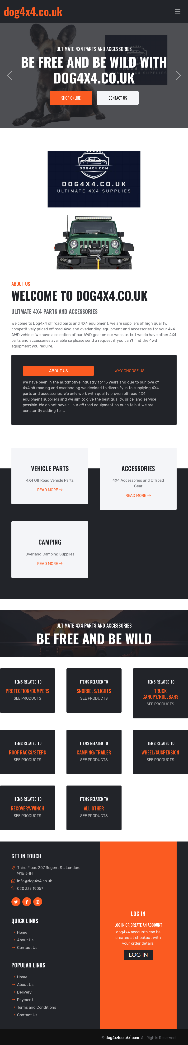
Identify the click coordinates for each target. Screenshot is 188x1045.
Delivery (21, 992)
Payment (22, 1000)
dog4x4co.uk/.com (122, 1038)
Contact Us (117, 98)
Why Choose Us (130, 371)
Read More (50, 490)
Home (19, 932)
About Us (58, 371)
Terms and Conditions (33, 1007)
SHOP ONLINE (70, 98)
